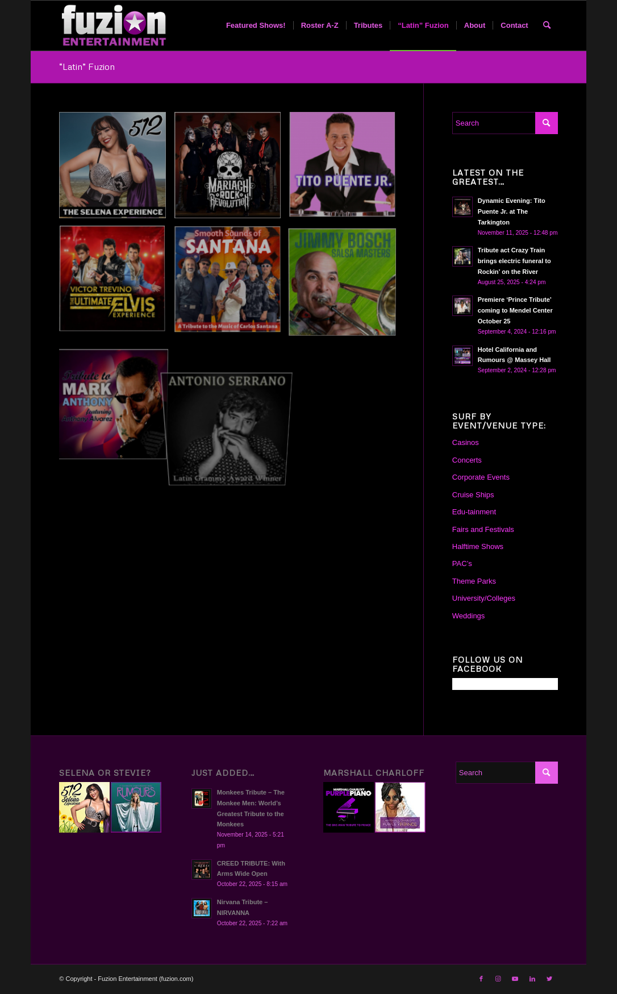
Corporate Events (481, 477)
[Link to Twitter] (549, 978)
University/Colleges (483, 598)
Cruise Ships (473, 494)
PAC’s (462, 563)
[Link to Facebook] (481, 978)
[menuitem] (256, 26)
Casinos (465, 442)
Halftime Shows (477, 546)
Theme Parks (474, 581)
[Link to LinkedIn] (532, 978)
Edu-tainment (474, 512)
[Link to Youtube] (515, 978)
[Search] (547, 26)
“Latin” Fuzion (87, 66)
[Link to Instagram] (498, 978)
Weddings (468, 616)
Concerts (467, 460)
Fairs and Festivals (483, 529)
